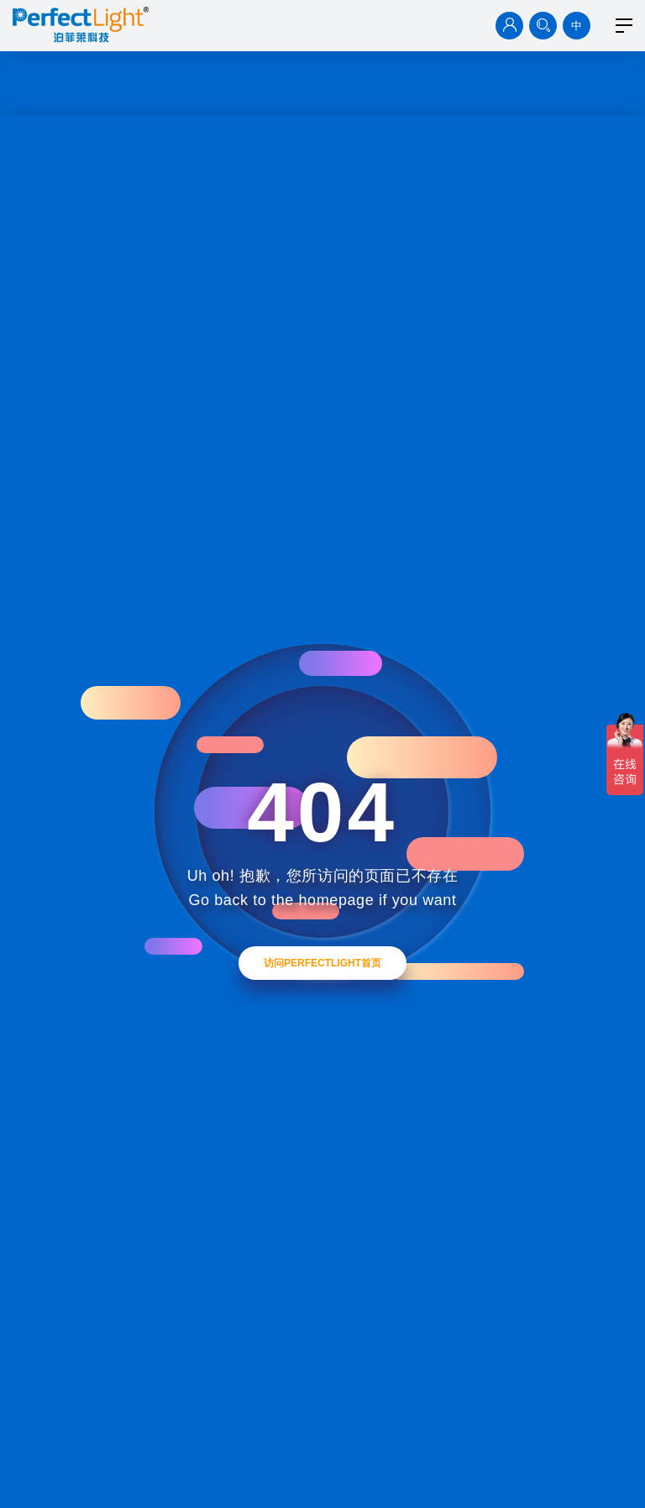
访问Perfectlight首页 (322, 963)
